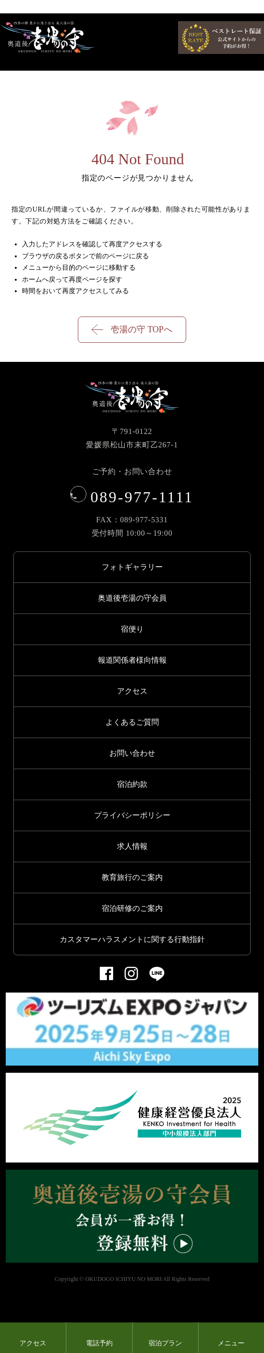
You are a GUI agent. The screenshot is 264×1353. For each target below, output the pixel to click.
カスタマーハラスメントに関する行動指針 (132, 939)
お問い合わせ (132, 753)
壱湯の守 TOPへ (132, 329)
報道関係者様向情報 (132, 660)
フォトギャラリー (132, 567)
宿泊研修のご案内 (132, 908)
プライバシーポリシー (132, 815)
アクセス (132, 691)
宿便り (132, 629)
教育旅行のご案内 (132, 877)
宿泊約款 (132, 784)
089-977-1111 (132, 497)
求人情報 (132, 846)
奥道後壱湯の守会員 (132, 598)
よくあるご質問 (132, 722)
